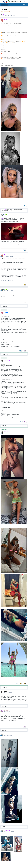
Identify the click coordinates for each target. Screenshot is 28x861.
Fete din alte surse (11, 15)
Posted (8, 21)
